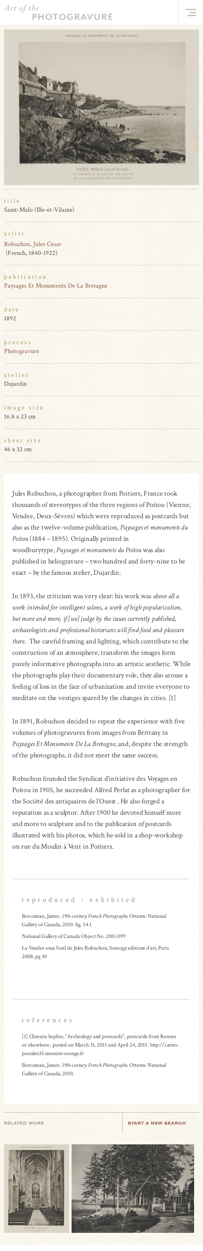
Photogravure (21, 351)
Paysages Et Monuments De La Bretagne (56, 286)
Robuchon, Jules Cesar (32, 244)
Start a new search (161, 1123)
